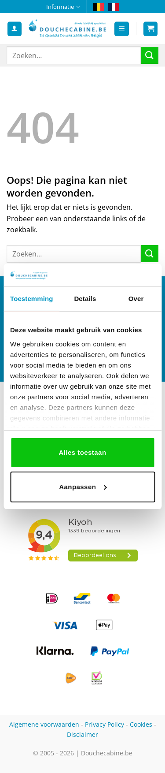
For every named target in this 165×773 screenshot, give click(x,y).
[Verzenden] (149, 55)
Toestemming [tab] (31, 298)
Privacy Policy (104, 724)
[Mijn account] (14, 29)
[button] (121, 29)
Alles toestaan (82, 452)
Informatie (63, 7)
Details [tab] (85, 298)
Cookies (141, 724)
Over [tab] (136, 298)
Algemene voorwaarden (44, 724)
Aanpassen (82, 487)
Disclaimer (82, 734)
